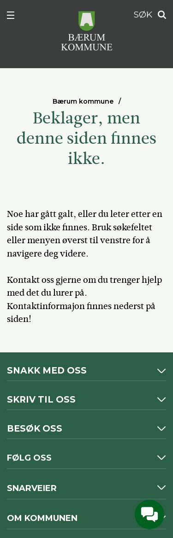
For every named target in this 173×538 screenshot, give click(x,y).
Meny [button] (15, 17)
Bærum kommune (83, 101)
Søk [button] (159, 15)
